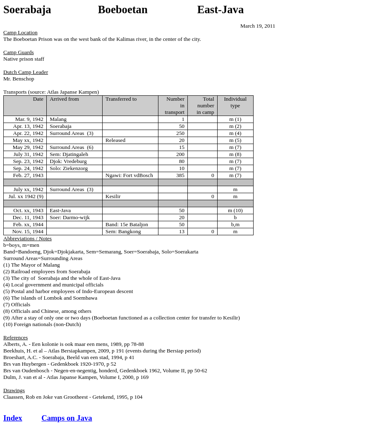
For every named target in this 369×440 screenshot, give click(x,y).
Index (12, 418)
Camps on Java (66, 418)
